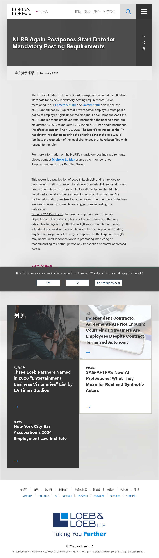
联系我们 (83, 495)
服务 (97, 11)
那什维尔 (63, 489)
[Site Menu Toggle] (144, 11)
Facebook (43, 495)
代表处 (124, 489)
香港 (136, 489)
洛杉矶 (23, 489)
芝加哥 (48, 489)
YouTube (67, 495)
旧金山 (97, 489)
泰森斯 (110, 489)
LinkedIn (27, 495)
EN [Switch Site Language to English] (37, 11)
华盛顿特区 (81, 489)
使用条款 (115, 495)
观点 (87, 11)
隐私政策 (99, 495)
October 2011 (91, 104)
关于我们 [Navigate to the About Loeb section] (109, 11)
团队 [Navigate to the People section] (78, 11)
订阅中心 (131, 495)
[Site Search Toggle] (128, 11)
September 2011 (65, 104)
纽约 (36, 489)
